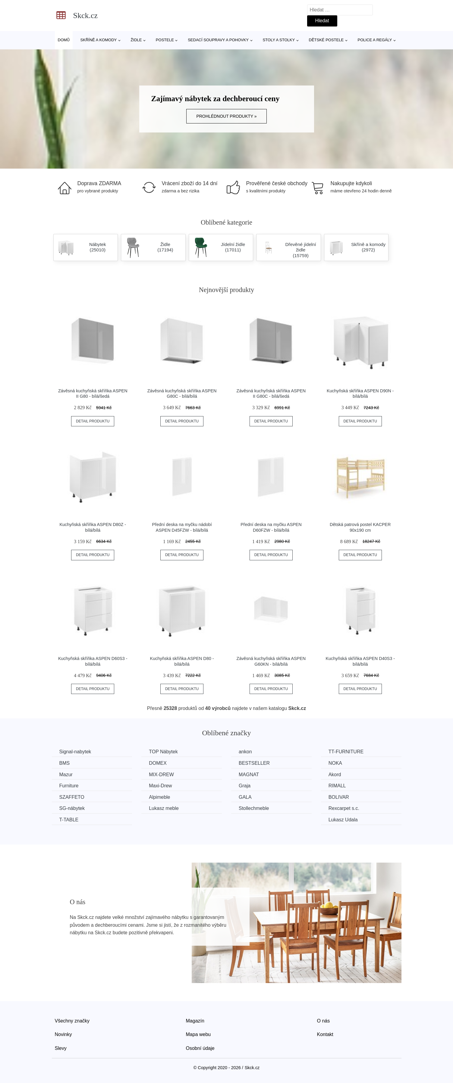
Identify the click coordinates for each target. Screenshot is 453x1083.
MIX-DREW (161, 774)
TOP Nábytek (163, 751)
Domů (64, 40)
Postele (165, 40)
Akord (335, 774)
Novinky (63, 1034)
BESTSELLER (254, 763)
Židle (136, 40)
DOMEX (158, 763)
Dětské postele (326, 40)
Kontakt (325, 1034)
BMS (64, 763)
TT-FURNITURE (346, 751)
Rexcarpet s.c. (344, 808)
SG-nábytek (72, 808)
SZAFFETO (71, 797)
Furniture (69, 785)
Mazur (66, 774)
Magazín (195, 1020)
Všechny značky (72, 1020)
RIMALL (337, 785)
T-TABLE (69, 819)
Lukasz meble (164, 808)
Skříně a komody (98, 40)
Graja (244, 785)
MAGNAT (249, 774)
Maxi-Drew (160, 785)
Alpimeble (159, 797)
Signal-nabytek (75, 751)
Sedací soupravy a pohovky (218, 40)
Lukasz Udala (343, 819)
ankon (245, 751)
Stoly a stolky (279, 40)
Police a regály (375, 40)
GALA (245, 797)
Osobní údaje (200, 1048)
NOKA (335, 763)
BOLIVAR (339, 797)
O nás (323, 1020)
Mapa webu (198, 1034)
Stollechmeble (254, 808)
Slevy (61, 1048)
